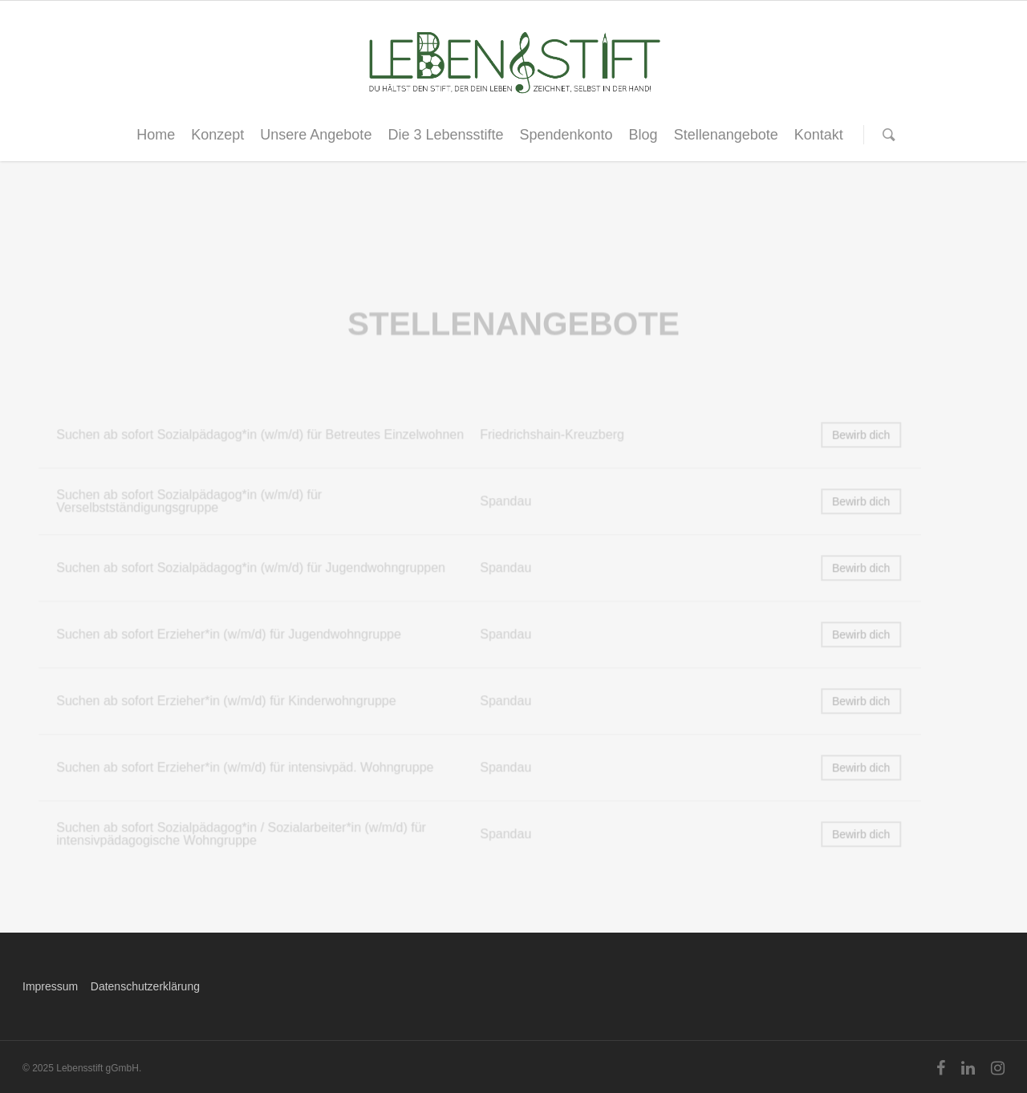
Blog (643, 135)
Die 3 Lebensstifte (445, 135)
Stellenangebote (726, 135)
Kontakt (818, 135)
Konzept (217, 135)
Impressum (50, 986)
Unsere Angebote (315, 135)
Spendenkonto (565, 135)
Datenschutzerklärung (145, 986)
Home (155, 135)
